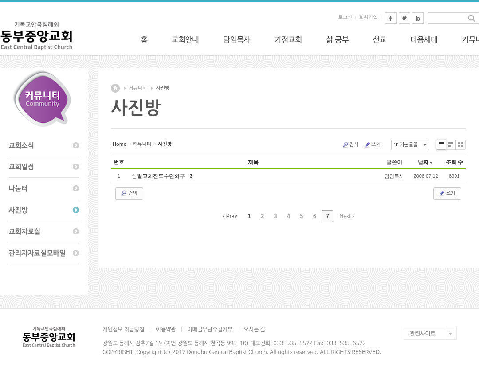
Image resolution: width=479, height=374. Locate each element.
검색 (350, 144)
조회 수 (454, 162)
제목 (253, 162)
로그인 (345, 17)
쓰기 (372, 144)
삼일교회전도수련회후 (160, 176)
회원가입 (368, 17)
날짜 (425, 162)
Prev (230, 216)
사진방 (162, 88)
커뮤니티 (138, 88)
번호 (119, 162)
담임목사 (394, 176)
